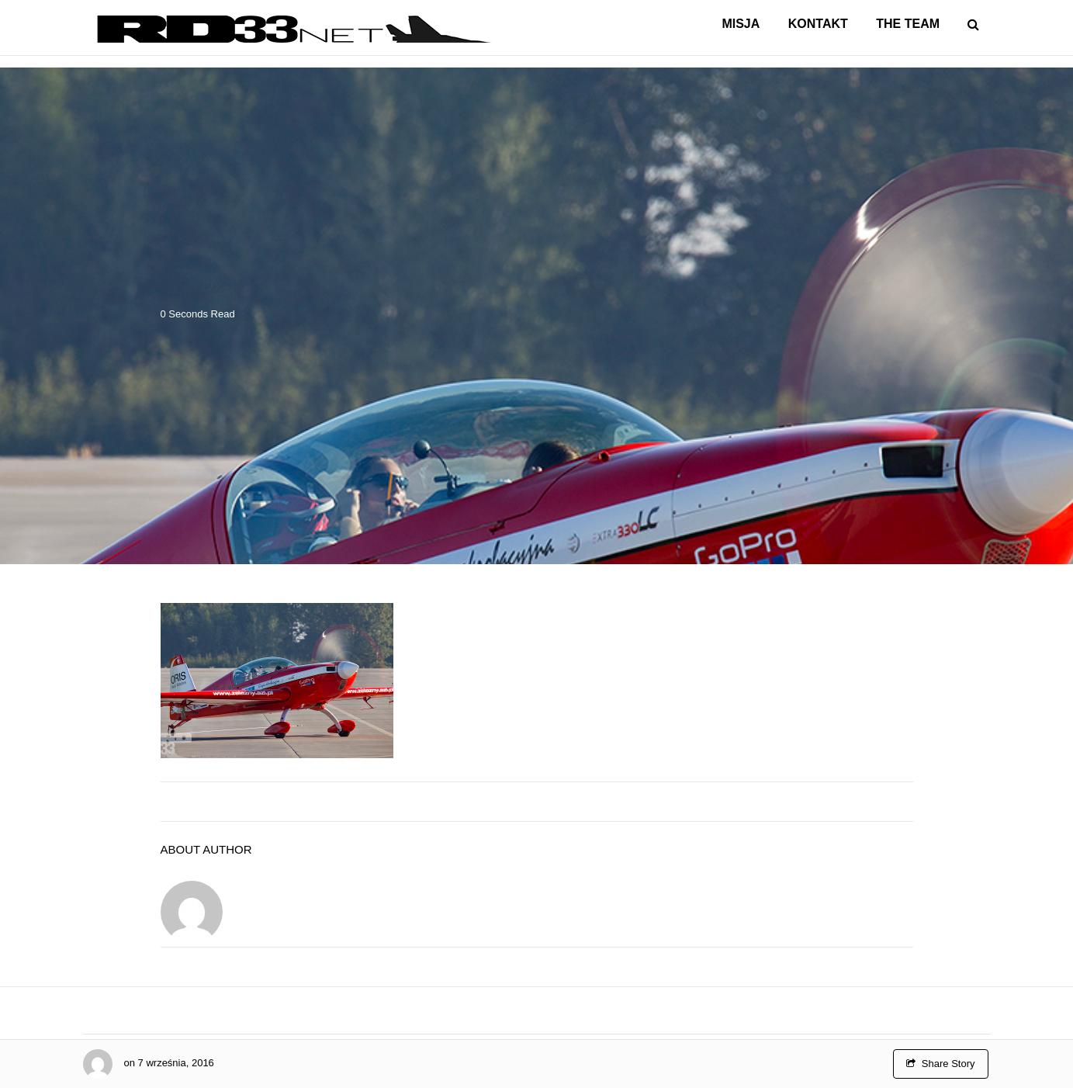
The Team (908, 23)
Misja (741, 23)
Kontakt (818, 23)
